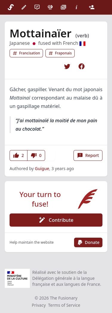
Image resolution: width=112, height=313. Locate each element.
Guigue (42, 168)
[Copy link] (95, 66)
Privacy (39, 305)
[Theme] (102, 7)
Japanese (23, 43)
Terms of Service (64, 305)
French (74, 43)
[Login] (91, 7)
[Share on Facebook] (81, 66)
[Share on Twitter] (67, 66)
